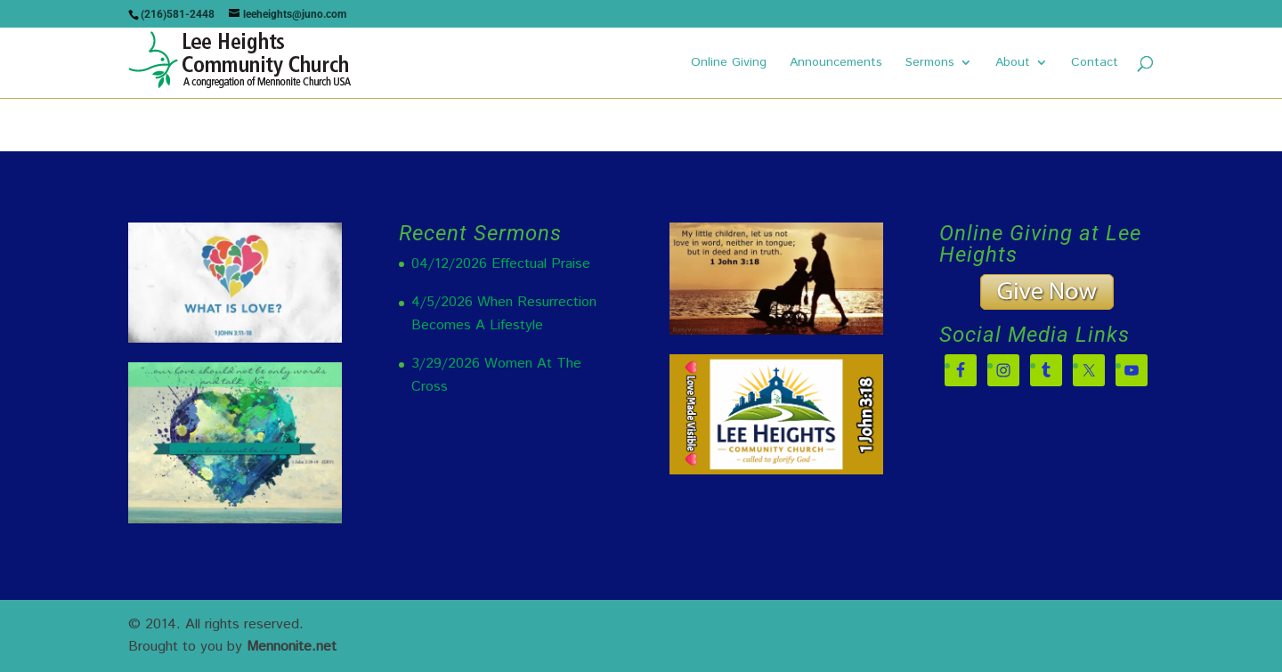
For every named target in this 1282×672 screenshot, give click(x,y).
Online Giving (729, 63)
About (1012, 63)
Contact (1094, 63)
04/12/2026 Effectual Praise (500, 264)
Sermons (929, 63)
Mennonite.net (292, 646)
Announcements (836, 63)
